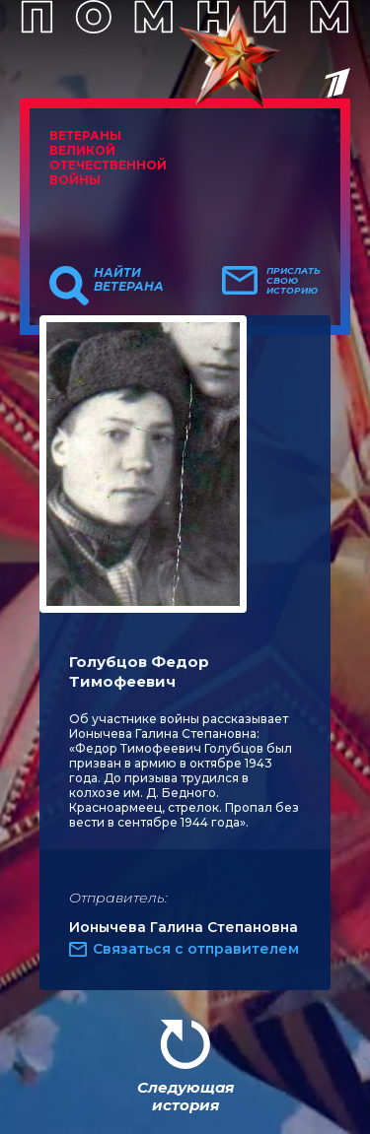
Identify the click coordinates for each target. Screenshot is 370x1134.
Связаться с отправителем (196, 949)
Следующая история (185, 1096)
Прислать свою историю (293, 281)
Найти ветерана (129, 280)
